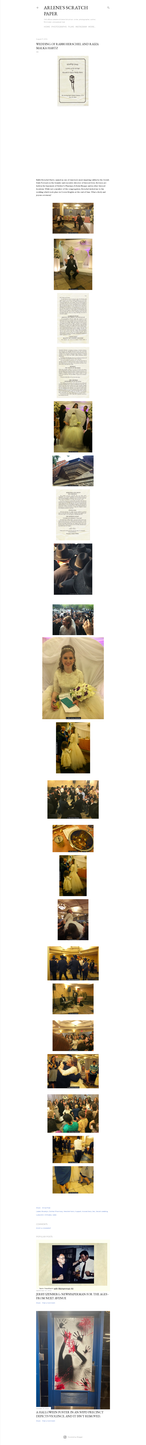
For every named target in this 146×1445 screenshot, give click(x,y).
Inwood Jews (87, 1211)
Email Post (46, 1208)
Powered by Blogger (73, 1437)
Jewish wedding (102, 1211)
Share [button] (38, 1208)
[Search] (108, 7)
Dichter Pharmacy (56, 1211)
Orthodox (48, 1215)
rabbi (54, 1215)
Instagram (81, 27)
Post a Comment (43, 1228)
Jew (93, 1211)
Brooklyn (45, 1211)
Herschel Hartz (69, 1211)
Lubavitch (40, 1215)
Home (47, 27)
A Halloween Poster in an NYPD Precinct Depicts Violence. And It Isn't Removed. (70, 1414)
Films (71, 27)
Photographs (59, 27)
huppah (78, 1211)
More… (91, 27)
